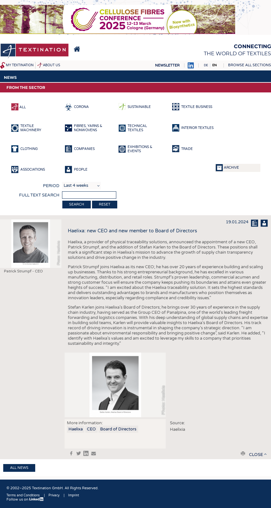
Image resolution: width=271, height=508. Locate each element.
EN (214, 65)
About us (51, 65)
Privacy (53, 495)
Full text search (39, 195)
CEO (91, 429)
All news (19, 468)
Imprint (73, 495)
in (86, 453)
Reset (104, 204)
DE (206, 65)
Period (51, 185)
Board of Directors (118, 429)
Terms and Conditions (23, 495)
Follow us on (25, 499)
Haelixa (75, 429)
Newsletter (167, 65)
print (243, 453)
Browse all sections (249, 65)
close (256, 454)
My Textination (20, 65)
